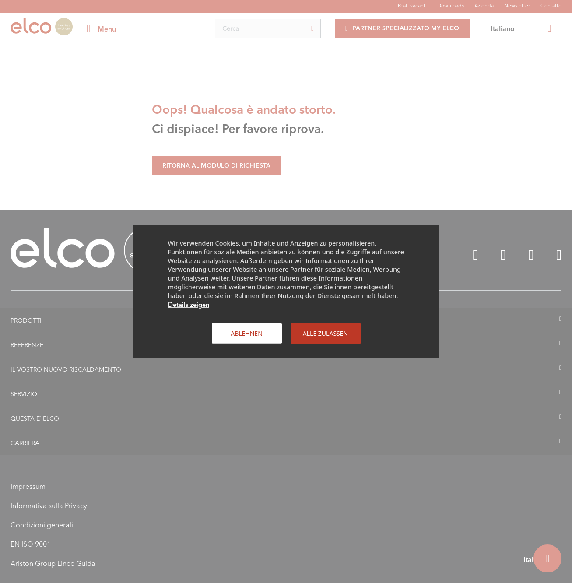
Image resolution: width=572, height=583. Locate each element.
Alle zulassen (325, 333)
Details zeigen (188, 305)
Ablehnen (247, 333)
